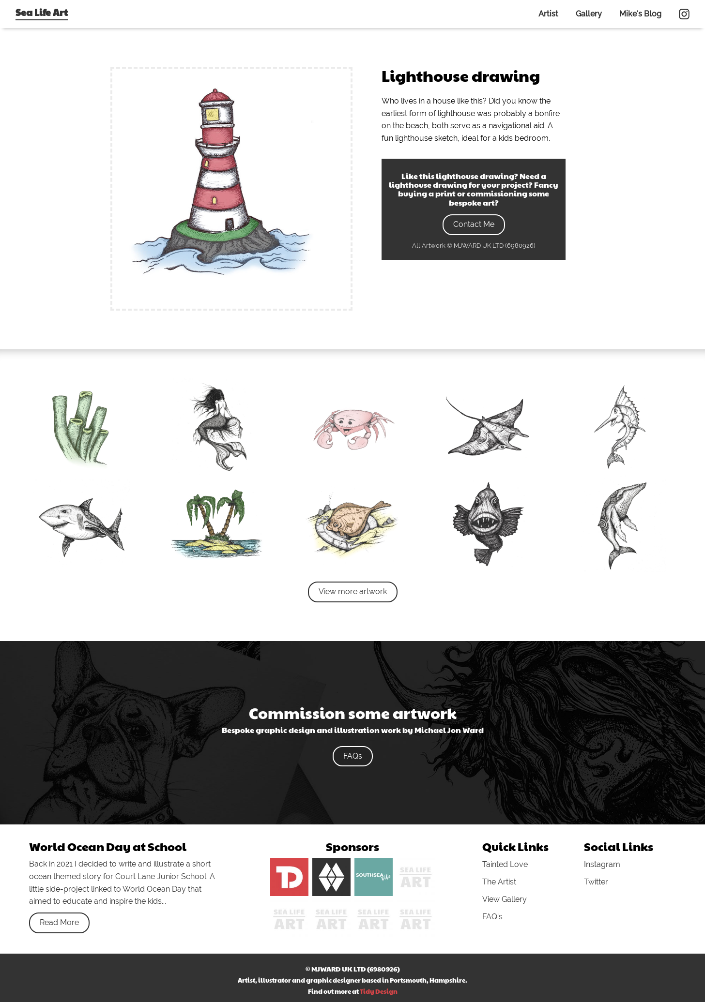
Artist (548, 13)
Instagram (602, 864)
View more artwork (353, 591)
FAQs (352, 756)
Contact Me (473, 224)
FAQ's (492, 916)
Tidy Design (379, 991)
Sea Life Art (41, 12)
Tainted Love (505, 864)
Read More (59, 922)
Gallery (589, 13)
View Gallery (504, 899)
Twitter (596, 881)
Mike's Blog (640, 13)
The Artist (499, 881)
